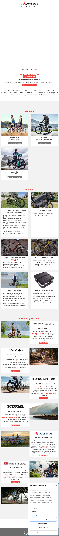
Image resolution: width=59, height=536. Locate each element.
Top (56, 465)
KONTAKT (5, 487)
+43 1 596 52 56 (6, 498)
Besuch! (44, 481)
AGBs (3, 519)
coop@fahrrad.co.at (8, 502)
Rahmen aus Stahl (10, 416)
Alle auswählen (43, 527)
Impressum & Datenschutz (10, 520)
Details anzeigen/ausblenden (37, 515)
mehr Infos (44, 283)
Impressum (39, 532)
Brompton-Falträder (38, 274)
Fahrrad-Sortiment (15, 83)
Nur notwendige (43, 519)
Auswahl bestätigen (43, 523)
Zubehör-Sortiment (15, 118)
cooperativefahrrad (8, 506)
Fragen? (15, 481)
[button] (56, 2)
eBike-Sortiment (45, 83)
